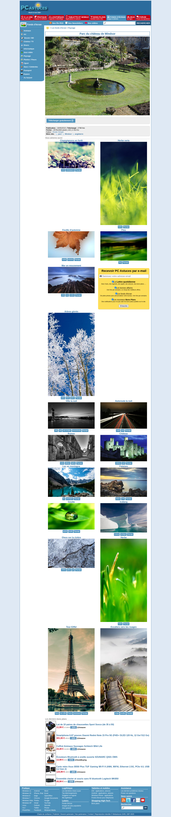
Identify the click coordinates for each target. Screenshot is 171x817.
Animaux (27, 31)
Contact (90, 814)
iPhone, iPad (38, 793)
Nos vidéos (93, 23)
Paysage (27, 56)
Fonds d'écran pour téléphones (103, 798)
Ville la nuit (71, 401)
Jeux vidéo (28, 52)
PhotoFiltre (26, 810)
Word (46, 791)
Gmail (36, 803)
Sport (26, 63)
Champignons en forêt (71, 140)
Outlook (37, 805)
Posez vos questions (128, 793)
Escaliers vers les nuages (124, 627)
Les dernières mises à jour (71, 791)
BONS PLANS (97, 18)
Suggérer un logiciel (69, 795)
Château (123, 434)
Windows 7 (26, 798)
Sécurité (47, 805)
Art (25, 34)
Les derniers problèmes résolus (132, 791)
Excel (46, 793)
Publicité (56, 814)
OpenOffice (48, 796)
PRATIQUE (40, 18)
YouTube (47, 803)
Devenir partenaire (67, 814)
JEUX (131, 18)
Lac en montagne (71, 466)
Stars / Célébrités (31, 67)
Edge (36, 796)
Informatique (29, 49)
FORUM (143, 18)
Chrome (37, 798)
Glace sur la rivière (71, 537)
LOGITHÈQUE (56, 18)
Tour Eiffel (71, 627)
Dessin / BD (29, 38)
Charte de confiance (44, 814)
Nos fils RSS (57, 23)
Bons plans (95, 803)
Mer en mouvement (71, 265)
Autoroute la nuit (123, 401)
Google (46, 800)
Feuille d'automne (71, 230)
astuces (107, 791)
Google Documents (51, 798)
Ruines (71, 434)
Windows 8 (26, 796)
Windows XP (26, 803)
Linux (24, 805)
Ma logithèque (67, 798)
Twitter (36, 808)
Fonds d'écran (34, 24)
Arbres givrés (71, 311)
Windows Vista (27, 800)
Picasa (46, 808)
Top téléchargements (69, 793)
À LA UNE (27, 18)
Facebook (37, 810)
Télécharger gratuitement (60, 120)
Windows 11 (26, 791)
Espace (27, 74)
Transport (28, 70)
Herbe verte (124, 140)
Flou (123, 230)
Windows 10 (26, 793)
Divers (26, 45)
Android (37, 791)
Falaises (123, 466)
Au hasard (28, 78)
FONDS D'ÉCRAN (116, 18)
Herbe (124, 537)
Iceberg (123, 502)
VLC (23, 808)
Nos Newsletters (75, 23)
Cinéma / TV (29, 42)
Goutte (71, 502)
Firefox (36, 800)
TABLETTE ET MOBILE (77, 18)
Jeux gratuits (66, 808)
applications (100, 791)
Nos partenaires (80, 814)
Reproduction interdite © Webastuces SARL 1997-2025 (114, 814)
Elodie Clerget (58, 132)
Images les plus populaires (71, 806)
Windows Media (50, 810)
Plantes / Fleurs (30, 60)
